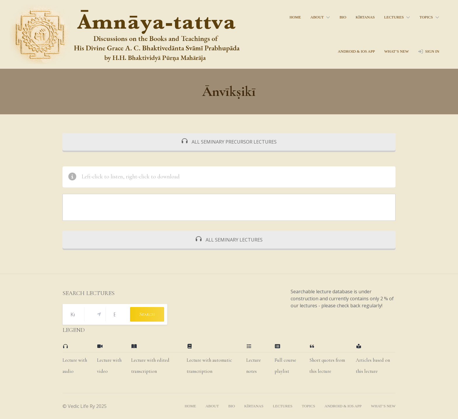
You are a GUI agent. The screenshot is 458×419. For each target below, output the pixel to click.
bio (342, 17)
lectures (394, 17)
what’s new (396, 51)
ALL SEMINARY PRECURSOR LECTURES (229, 142)
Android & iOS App (356, 51)
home (295, 17)
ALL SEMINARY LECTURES (229, 240)
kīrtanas (365, 17)
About (317, 17)
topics (426, 17)
